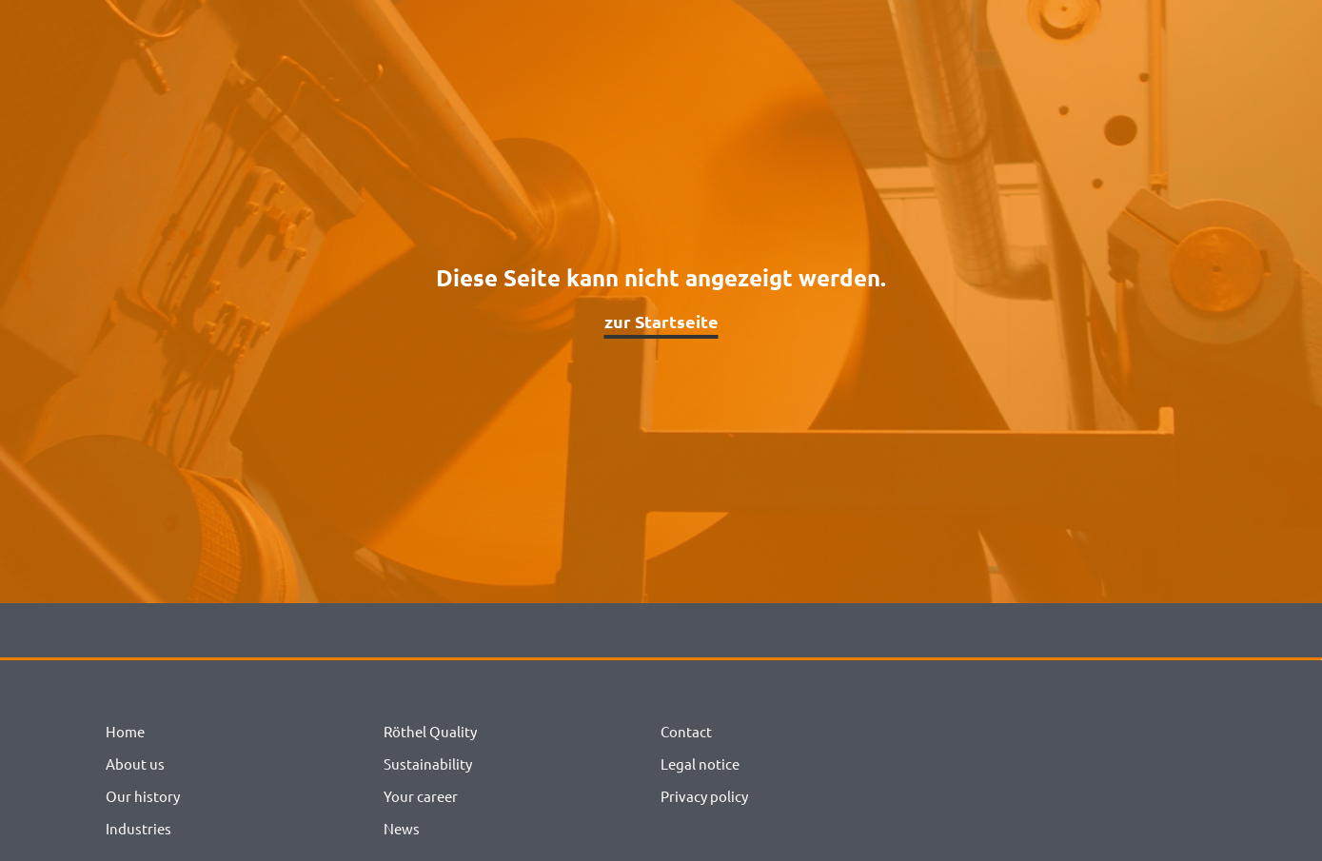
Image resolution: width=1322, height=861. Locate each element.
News (402, 828)
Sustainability (428, 763)
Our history (143, 796)
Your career (421, 796)
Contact (686, 731)
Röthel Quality (430, 731)
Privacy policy (704, 796)
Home (125, 731)
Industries (138, 828)
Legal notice (700, 763)
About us (135, 763)
